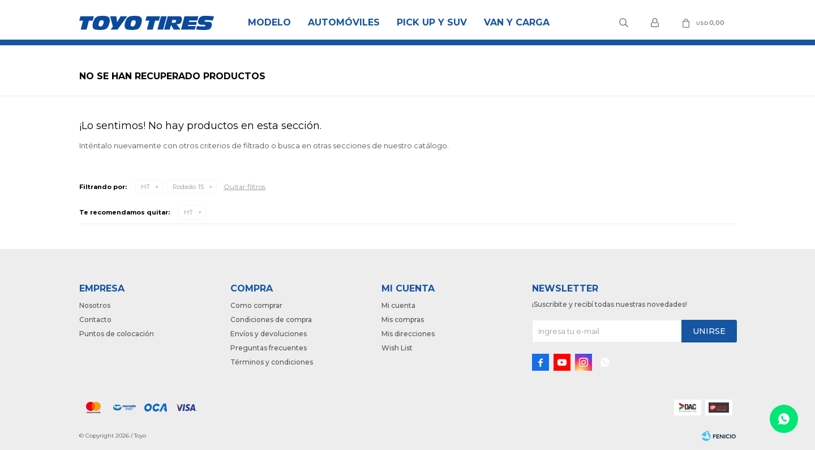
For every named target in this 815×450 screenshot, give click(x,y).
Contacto (95, 319)
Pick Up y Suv (432, 22)
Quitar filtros (244, 186)
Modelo (269, 22)
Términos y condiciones (271, 362)
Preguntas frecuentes (268, 348)
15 (188, 187)
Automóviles (344, 22)
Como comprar (256, 305)
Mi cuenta (398, 305)
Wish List (397, 348)
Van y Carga (517, 22)
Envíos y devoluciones (268, 333)
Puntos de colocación (116, 333)
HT (145, 187)
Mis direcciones (408, 333)
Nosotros (94, 305)
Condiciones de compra (271, 319)
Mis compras (402, 319)
